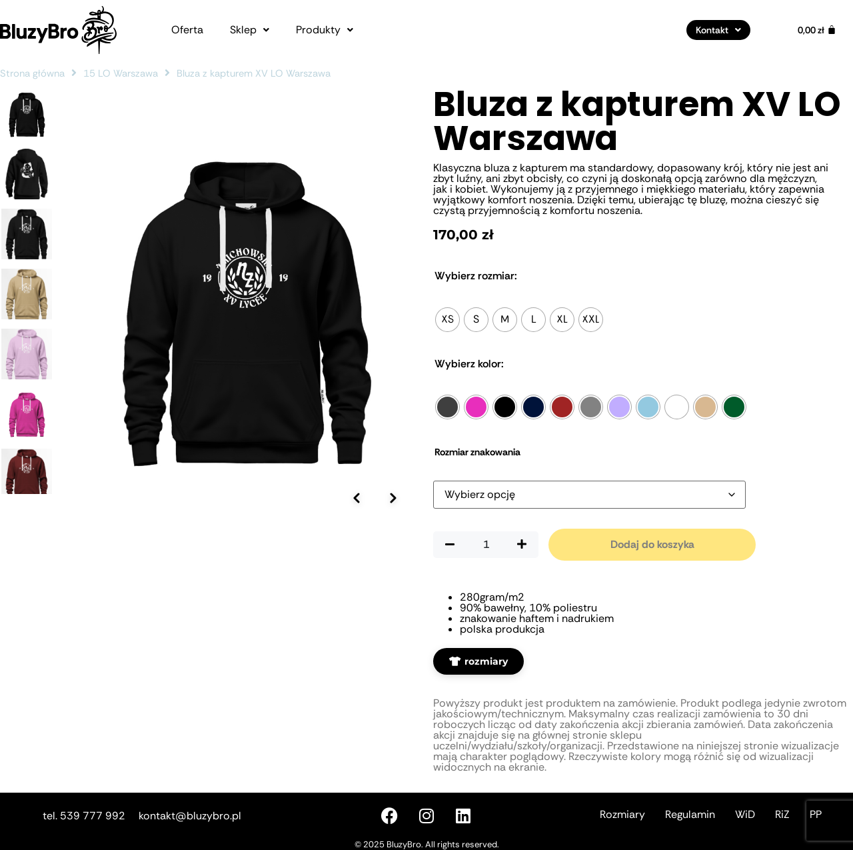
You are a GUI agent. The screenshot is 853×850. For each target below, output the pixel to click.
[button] (250, 30)
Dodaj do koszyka (652, 544)
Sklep (249, 30)
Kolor (469, 364)
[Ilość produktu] (485, 545)
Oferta (187, 30)
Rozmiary (622, 814)
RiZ (782, 814)
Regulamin (690, 814)
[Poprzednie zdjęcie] (356, 498)
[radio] (447, 319)
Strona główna (32, 73)
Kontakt (718, 30)
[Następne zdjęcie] (393, 498)
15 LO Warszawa (120, 73)
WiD (745, 814)
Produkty (324, 30)
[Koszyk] (817, 30)
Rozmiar (475, 276)
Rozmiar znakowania (477, 452)
